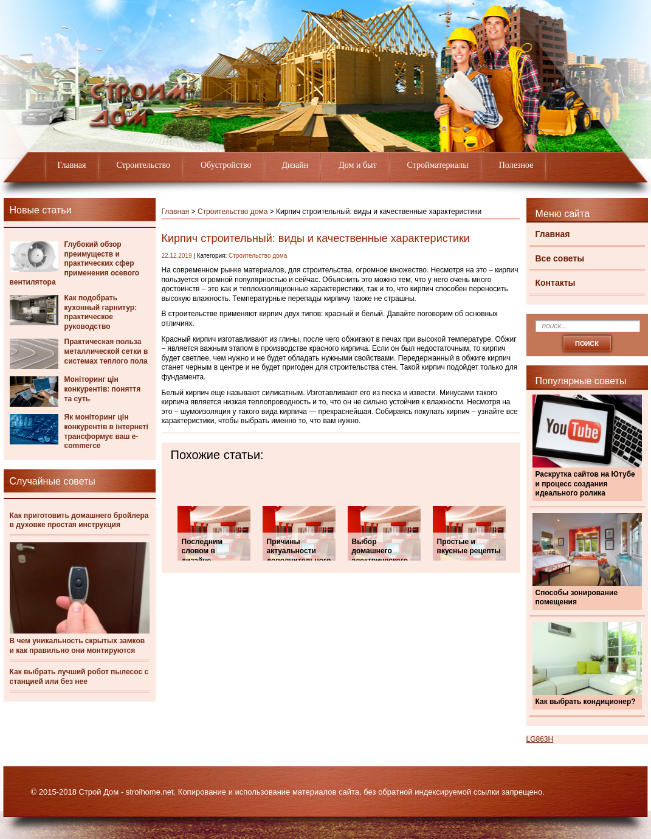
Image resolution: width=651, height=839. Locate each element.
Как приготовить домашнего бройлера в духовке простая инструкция (79, 520)
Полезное (516, 165)
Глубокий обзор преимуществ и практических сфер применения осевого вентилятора (75, 263)
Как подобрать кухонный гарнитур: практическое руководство (100, 312)
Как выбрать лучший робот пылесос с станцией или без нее (79, 677)
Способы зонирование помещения (577, 598)
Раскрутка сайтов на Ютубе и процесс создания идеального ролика (585, 483)
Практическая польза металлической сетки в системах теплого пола (106, 351)
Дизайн (295, 165)
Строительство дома (232, 211)
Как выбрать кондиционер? (586, 701)
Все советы (560, 258)
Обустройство (226, 165)
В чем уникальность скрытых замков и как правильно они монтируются (77, 646)
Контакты (556, 283)
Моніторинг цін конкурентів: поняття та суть (102, 388)
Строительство (143, 165)
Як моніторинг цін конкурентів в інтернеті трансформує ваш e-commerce (106, 431)
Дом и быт (357, 165)
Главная (72, 165)
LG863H (540, 739)
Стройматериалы (438, 165)
